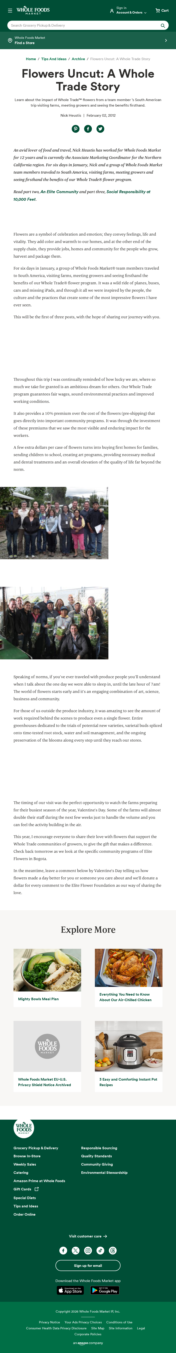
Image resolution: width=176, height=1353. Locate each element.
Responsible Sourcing (99, 1147)
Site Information (120, 1328)
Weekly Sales (25, 1164)
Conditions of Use (119, 1322)
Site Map (97, 1328)
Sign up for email (88, 1265)
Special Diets (25, 1197)
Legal (141, 1328)
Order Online (25, 1214)
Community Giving (97, 1164)
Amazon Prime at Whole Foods (39, 1180)
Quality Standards (96, 1155)
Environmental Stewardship (104, 1172)
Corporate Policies (87, 1334)
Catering (21, 1172)
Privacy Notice (49, 1322)
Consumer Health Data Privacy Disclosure (56, 1328)
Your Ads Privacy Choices (83, 1322)
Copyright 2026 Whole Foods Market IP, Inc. (88, 1311)
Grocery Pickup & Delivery (36, 1147)
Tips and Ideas (26, 1206)
